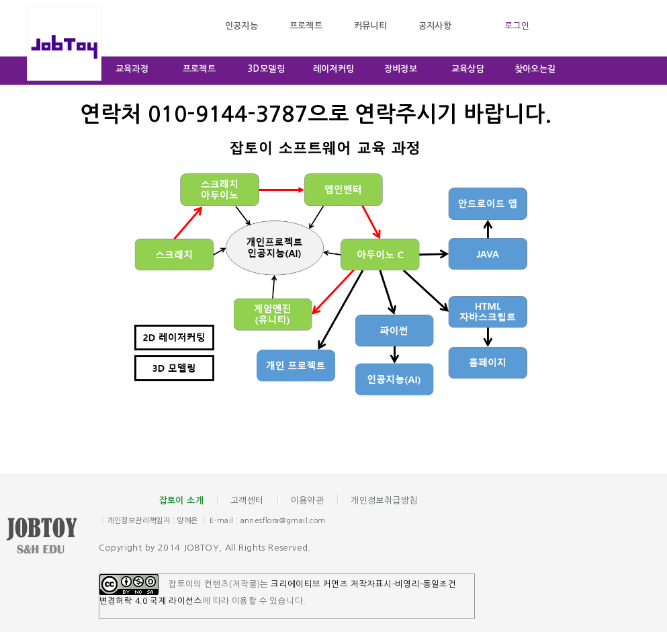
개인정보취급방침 (384, 500)
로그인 (516, 26)
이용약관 (307, 500)
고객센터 (247, 500)
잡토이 (52, 537)
